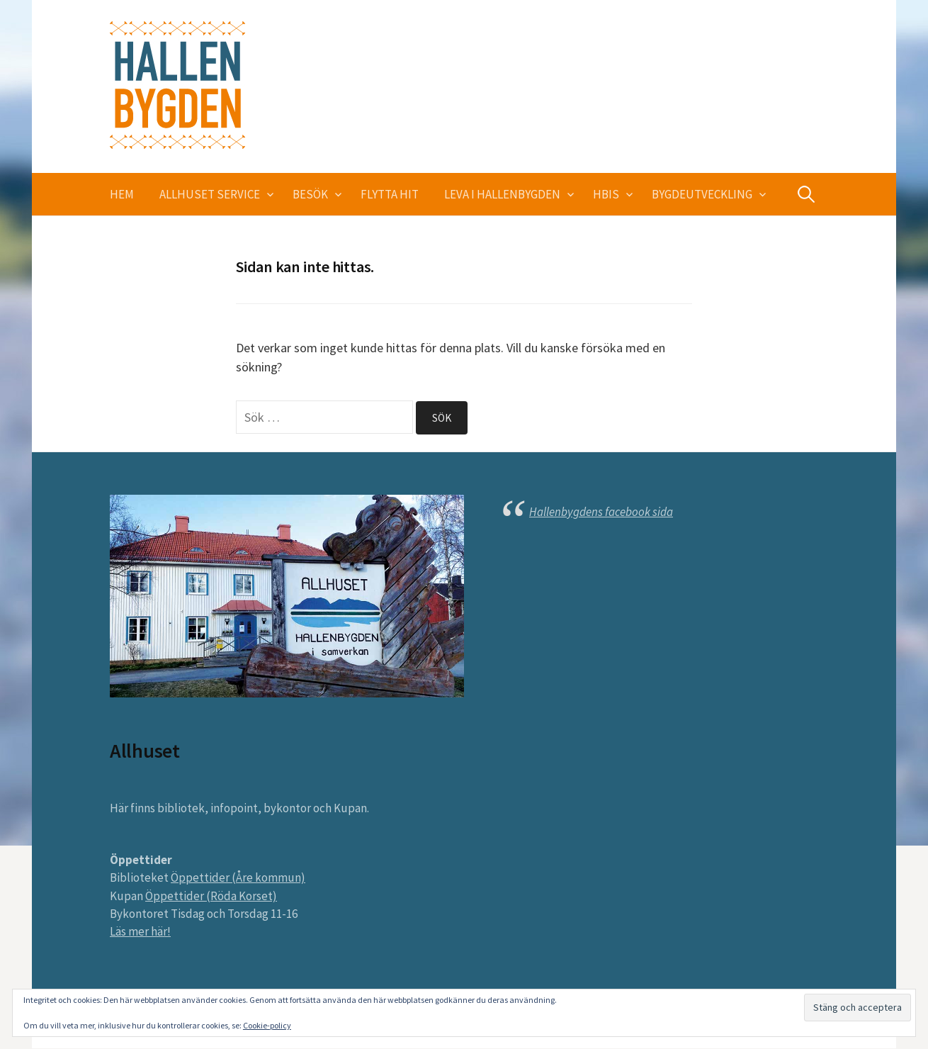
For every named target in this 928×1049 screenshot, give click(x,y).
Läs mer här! (140, 932)
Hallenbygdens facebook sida (601, 512)
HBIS (606, 194)
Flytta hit (390, 194)
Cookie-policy (267, 1025)
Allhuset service (209, 194)
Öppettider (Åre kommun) (238, 878)
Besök (310, 194)
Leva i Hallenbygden (502, 194)
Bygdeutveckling (702, 194)
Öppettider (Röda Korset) (211, 896)
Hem (122, 194)
